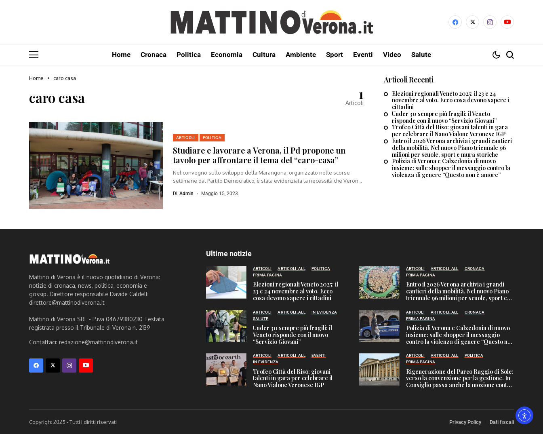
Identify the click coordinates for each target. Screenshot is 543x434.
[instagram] (490, 22)
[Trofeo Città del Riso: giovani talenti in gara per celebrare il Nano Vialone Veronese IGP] (226, 369)
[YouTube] (507, 22)
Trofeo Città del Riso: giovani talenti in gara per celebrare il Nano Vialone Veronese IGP (450, 130)
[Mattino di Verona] (271, 22)
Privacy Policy (465, 422)
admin (186, 193)
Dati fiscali (502, 422)
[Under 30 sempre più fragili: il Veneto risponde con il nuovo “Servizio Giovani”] (226, 326)
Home (36, 77)
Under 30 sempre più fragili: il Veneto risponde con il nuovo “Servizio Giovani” (444, 117)
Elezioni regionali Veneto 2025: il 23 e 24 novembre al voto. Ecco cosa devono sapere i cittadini (450, 100)
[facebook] (455, 22)
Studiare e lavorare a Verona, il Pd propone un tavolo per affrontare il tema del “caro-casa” (259, 154)
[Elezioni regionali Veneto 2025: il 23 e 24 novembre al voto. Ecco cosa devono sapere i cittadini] (226, 282)
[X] (472, 22)
